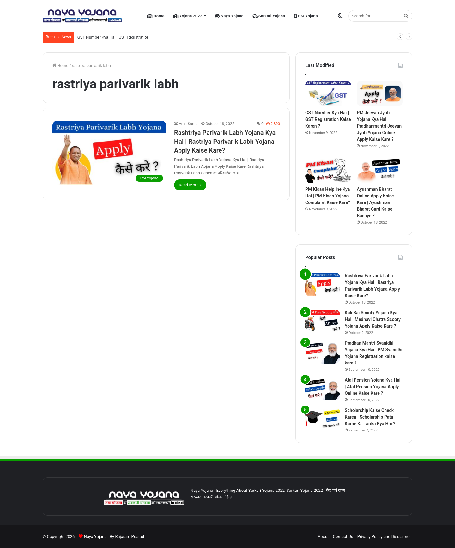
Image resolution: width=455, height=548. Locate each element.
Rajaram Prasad (129, 536)
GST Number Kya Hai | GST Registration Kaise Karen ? (126, 37)
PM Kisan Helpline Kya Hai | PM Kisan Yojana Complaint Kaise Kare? (327, 196)
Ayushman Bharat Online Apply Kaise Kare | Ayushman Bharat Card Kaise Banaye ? (375, 202)
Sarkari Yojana (268, 16)
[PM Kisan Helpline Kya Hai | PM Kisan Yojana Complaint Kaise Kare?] (328, 170)
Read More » (190, 185)
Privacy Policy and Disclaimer (384, 536)
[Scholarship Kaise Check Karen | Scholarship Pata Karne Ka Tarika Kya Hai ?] (322, 419)
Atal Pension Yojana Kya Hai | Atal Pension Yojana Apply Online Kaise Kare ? (372, 386)
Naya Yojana (229, 16)
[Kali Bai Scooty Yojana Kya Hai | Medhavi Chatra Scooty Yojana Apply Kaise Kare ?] (322, 321)
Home (155, 16)
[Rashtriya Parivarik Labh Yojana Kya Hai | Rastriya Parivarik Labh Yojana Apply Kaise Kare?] (109, 153)
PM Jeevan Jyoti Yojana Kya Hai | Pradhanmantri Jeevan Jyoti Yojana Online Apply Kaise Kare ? (379, 126)
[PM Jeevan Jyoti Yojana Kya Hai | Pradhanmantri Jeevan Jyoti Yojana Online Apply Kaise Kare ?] (380, 93)
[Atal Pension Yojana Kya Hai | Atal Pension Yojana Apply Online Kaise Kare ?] (322, 388)
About (323, 536)
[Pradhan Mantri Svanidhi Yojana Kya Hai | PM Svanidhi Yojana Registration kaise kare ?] (322, 352)
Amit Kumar (189, 124)
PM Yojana (306, 16)
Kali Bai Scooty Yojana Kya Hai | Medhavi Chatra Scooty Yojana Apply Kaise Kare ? (373, 319)
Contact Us (343, 536)
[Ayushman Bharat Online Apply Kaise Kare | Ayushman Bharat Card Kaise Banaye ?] (380, 170)
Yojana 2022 (187, 16)
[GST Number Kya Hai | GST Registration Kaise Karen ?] (328, 93)
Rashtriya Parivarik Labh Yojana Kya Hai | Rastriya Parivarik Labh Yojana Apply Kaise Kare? (225, 141)
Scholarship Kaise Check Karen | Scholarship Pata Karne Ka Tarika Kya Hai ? (370, 417)
